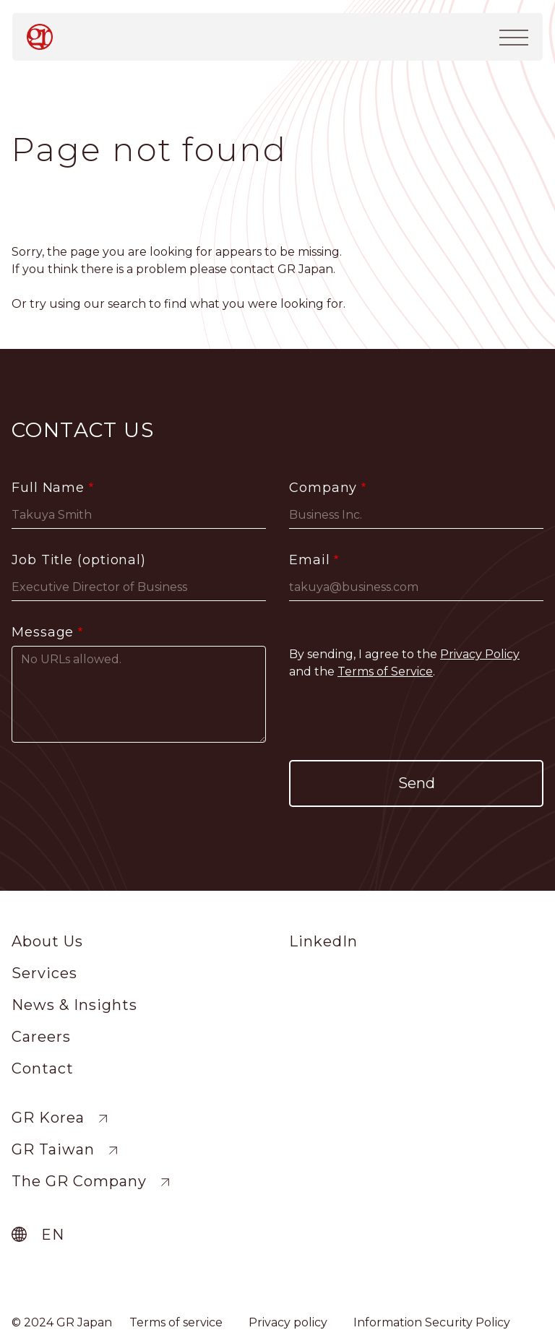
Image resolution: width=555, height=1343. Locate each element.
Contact (43, 1068)
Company (323, 488)
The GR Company (79, 1181)
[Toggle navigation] (513, 36)
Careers (41, 1036)
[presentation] (416, 720)
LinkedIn (323, 941)
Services (44, 973)
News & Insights (74, 1005)
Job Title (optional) (79, 560)
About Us (47, 941)
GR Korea (48, 1117)
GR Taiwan (53, 1149)
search (127, 304)
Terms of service (176, 1322)
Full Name (48, 488)
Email (309, 560)
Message (43, 632)
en (52, 1234)
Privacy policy (288, 1322)
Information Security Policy (431, 1322)
